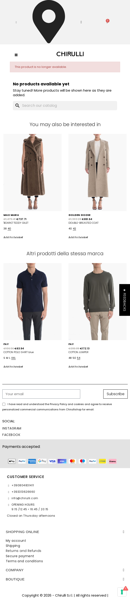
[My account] (81, 22)
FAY (6, 344)
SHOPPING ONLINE (22, 532)
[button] (16, 22)
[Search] (65, 105)
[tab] (65, 531)
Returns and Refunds (23, 550)
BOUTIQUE (15, 579)
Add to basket (13, 237)
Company (15, 570)
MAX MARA (11, 215)
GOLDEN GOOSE (79, 215)
